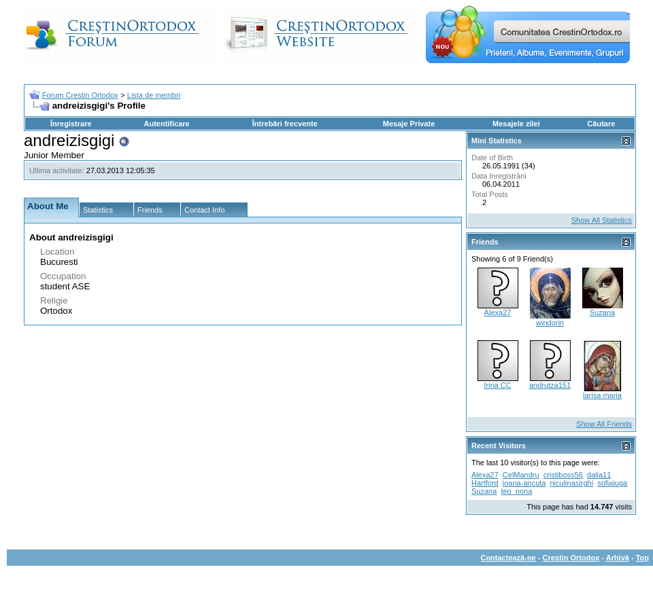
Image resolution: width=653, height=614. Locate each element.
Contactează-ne (507, 558)
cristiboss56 (563, 475)
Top (642, 558)
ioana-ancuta (524, 483)
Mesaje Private (409, 124)
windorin (550, 323)
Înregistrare (71, 124)
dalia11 (599, 475)
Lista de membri (153, 95)
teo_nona (516, 491)
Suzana (602, 312)
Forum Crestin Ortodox (80, 95)
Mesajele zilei (516, 124)
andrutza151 (550, 385)
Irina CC (497, 385)
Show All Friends (604, 424)
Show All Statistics (601, 220)
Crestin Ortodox (571, 558)
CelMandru (521, 475)
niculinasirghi (571, 483)
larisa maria (602, 395)
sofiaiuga (612, 483)
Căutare (601, 124)
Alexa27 (498, 312)
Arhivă (617, 558)
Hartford (485, 483)
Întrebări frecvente (285, 124)
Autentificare (166, 124)
